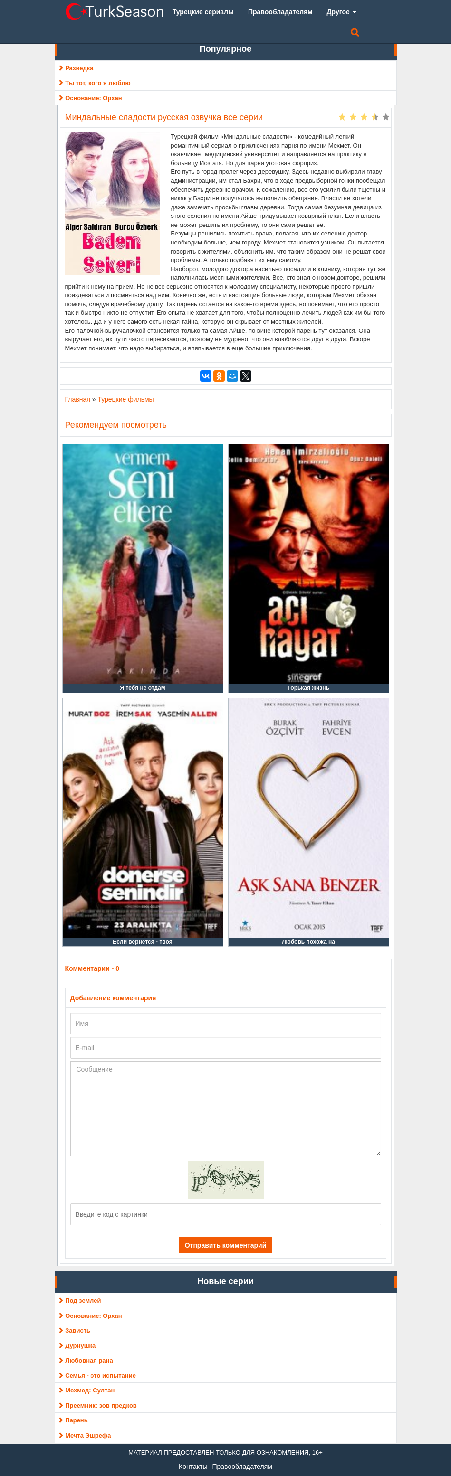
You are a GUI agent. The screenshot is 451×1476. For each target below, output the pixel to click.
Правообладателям (242, 1466)
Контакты (193, 1466)
